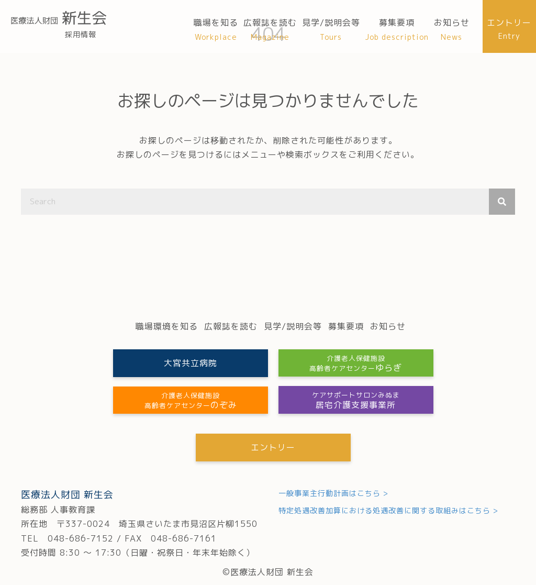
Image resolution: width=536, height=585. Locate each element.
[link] (216, 29)
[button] (189, 363)
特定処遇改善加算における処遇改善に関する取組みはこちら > (388, 511)
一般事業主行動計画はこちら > (333, 493)
